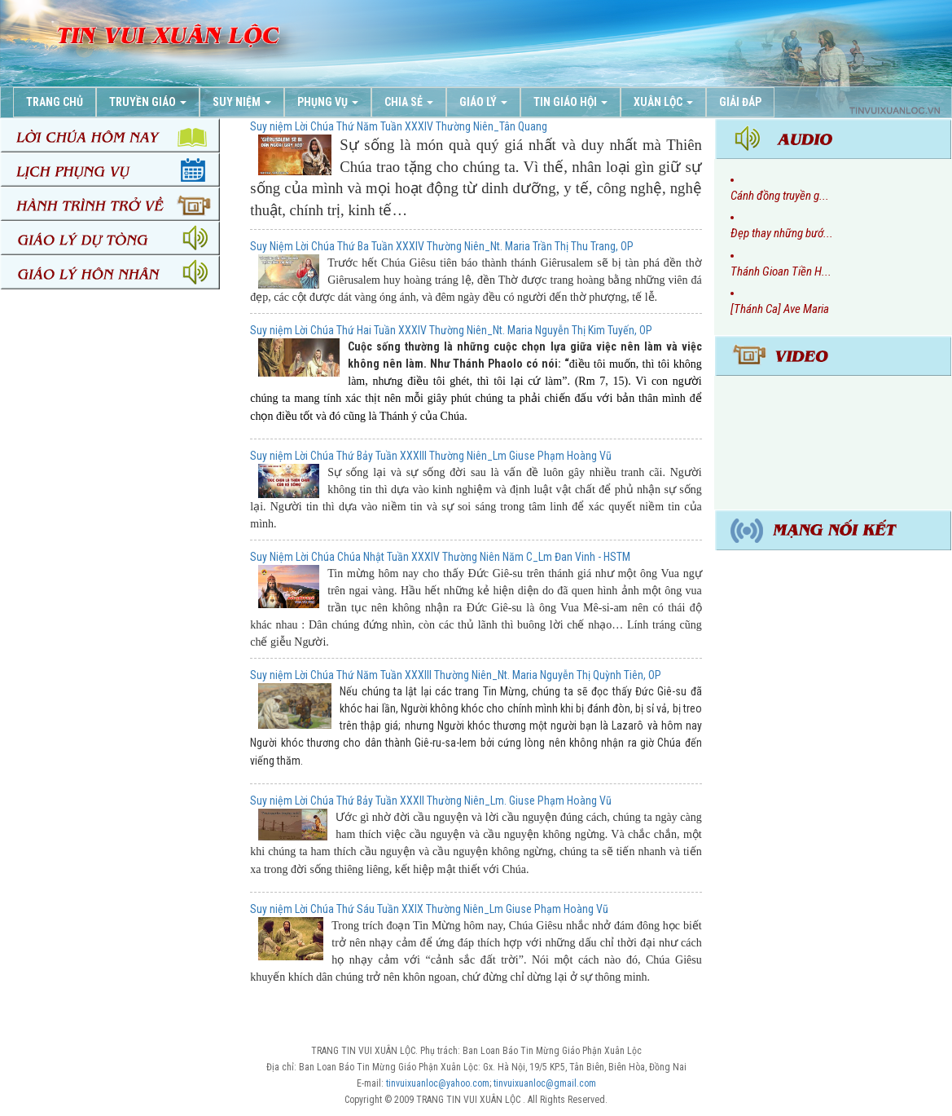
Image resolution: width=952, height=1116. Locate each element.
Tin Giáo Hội (570, 101)
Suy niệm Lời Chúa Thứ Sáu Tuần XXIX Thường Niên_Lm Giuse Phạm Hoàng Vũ (429, 908)
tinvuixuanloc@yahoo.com (437, 1083)
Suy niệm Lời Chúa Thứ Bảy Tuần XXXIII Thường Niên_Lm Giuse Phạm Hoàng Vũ (431, 455)
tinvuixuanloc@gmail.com (545, 1083)
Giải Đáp (740, 101)
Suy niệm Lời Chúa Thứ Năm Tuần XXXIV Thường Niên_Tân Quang (398, 126)
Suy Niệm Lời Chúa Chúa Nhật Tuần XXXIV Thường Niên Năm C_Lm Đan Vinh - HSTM (440, 556)
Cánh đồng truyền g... (779, 195)
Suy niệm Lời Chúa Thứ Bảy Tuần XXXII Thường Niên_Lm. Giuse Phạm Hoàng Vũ (431, 800)
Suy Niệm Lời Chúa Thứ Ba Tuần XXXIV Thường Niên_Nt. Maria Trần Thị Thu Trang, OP (442, 246)
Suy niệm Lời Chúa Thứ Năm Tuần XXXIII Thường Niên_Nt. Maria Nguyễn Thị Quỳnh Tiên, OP (455, 675)
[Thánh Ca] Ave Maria (779, 309)
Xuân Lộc (663, 101)
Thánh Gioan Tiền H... (780, 271)
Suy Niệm (242, 101)
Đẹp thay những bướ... (781, 233)
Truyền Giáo (147, 101)
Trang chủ (54, 101)
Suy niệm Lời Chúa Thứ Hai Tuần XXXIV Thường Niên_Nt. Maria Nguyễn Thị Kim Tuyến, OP (451, 330)
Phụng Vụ (327, 101)
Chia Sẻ (408, 101)
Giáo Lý (483, 101)
